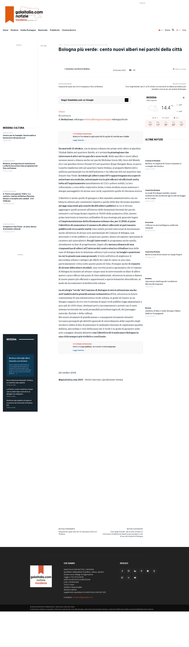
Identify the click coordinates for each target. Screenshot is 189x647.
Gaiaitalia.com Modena (18, 361)
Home (60, 45)
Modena (148, 278)
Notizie (148, 308)
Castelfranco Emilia (9, 191)
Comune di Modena (152, 161)
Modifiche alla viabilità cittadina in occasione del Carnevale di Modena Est (19, 402)
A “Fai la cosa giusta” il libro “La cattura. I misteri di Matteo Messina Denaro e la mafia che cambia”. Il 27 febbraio (18, 197)
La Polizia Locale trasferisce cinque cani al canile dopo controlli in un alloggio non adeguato (20, 391)
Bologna (67, 45)
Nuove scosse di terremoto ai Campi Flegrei (163, 254)
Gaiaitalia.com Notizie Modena (78, 69)
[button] (173, 30)
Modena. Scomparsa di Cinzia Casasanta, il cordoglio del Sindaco (163, 164)
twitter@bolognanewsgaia (97, 119)
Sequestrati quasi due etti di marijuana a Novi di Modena (81, 87)
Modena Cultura (8, 133)
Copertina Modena (9, 161)
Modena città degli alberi (19, 358)
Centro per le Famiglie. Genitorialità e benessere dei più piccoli (19, 136)
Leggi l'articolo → (79, 140)
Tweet (62, 111)
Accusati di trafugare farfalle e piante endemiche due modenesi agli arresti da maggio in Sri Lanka (165, 195)
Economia (149, 222)
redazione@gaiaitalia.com (83, 597)
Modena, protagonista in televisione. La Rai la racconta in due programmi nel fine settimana (20, 165)
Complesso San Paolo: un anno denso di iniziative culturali (19, 227)
